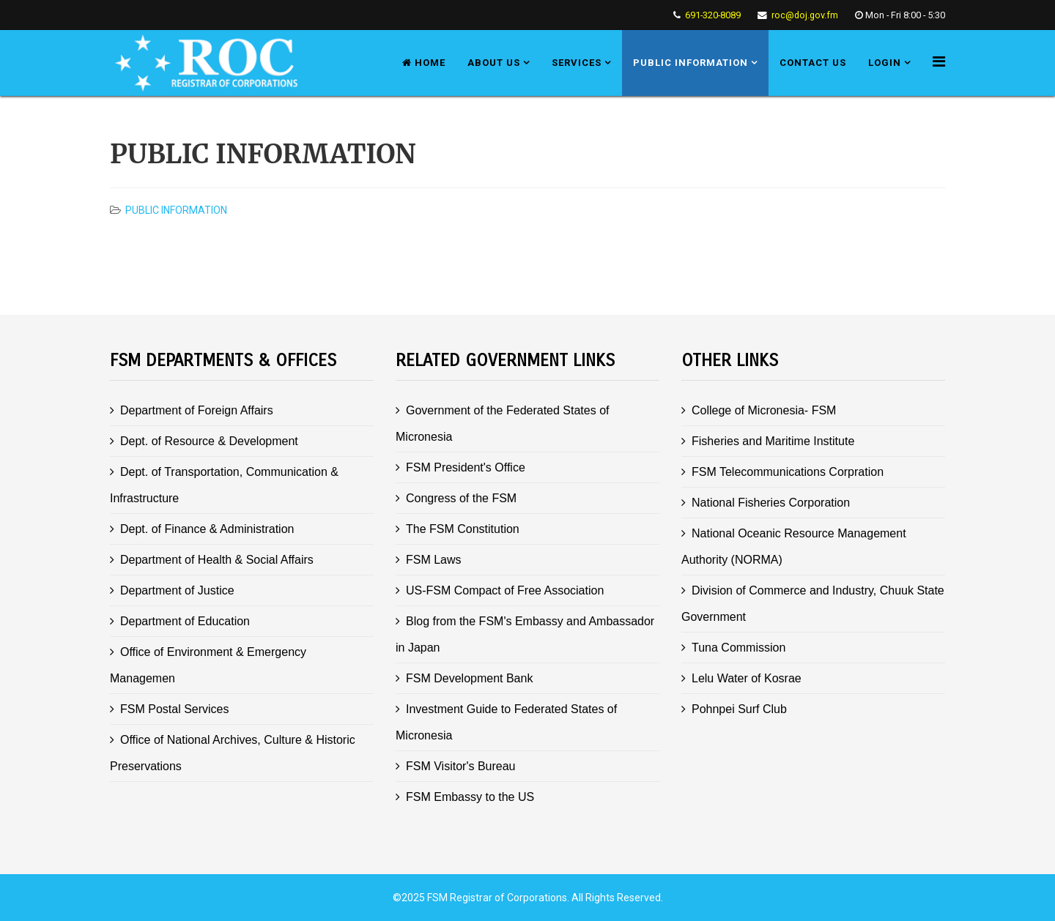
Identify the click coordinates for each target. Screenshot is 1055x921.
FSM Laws (434, 559)
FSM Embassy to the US (470, 797)
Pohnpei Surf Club (739, 709)
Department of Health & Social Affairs (217, 559)
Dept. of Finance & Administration (207, 529)
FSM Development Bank (469, 678)
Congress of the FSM (461, 498)
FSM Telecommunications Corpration (788, 472)
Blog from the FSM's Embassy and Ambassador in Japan (525, 634)
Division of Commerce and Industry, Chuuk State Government (812, 603)
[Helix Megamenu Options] (939, 62)
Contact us (813, 62)
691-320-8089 (713, 15)
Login (884, 62)
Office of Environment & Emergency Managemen (208, 665)
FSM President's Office (465, 467)
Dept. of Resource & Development (209, 441)
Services (576, 62)
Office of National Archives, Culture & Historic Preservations (232, 753)
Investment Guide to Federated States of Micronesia (506, 722)
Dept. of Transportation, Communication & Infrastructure (224, 485)
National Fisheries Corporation (771, 502)
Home (423, 62)
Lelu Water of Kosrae (747, 678)
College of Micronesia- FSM (764, 410)
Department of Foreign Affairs (196, 410)
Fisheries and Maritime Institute (773, 441)
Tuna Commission (738, 647)
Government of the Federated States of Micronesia (503, 423)
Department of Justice (177, 590)
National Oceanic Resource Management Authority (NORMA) (793, 546)
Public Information (690, 62)
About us (493, 62)
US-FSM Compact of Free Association (505, 590)
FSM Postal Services (174, 709)
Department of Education (185, 621)
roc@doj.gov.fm (804, 15)
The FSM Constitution (462, 529)
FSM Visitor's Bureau (460, 766)
